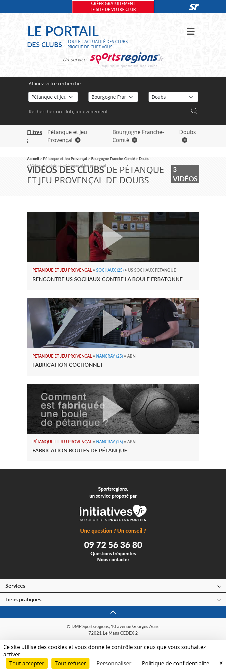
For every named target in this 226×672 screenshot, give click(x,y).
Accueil (33, 158)
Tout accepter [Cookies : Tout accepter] (26, 663)
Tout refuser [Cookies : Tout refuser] (70, 663)
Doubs (144, 158)
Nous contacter (113, 559)
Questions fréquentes (113, 553)
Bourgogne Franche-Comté (113, 158)
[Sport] (53, 97)
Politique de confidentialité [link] (175, 663)
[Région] (113, 97)
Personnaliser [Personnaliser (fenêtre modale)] (114, 663)
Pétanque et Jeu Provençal (65, 158)
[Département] (173, 97)
